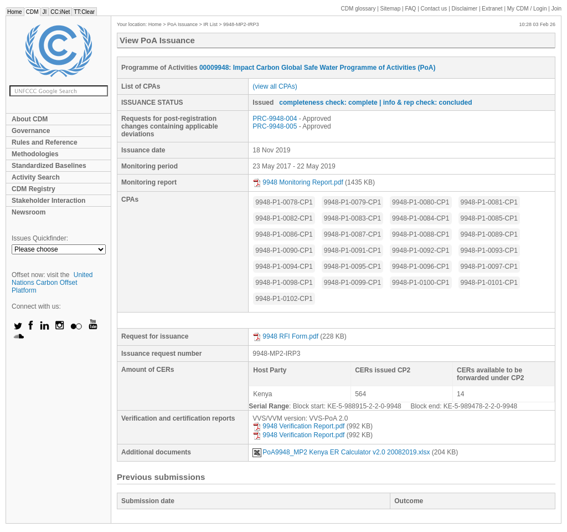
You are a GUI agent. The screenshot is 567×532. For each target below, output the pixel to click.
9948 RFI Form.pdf (285, 336)
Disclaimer (465, 9)
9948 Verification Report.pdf (298, 426)
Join (556, 9)
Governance (31, 131)
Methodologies (35, 154)
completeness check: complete (328, 102)
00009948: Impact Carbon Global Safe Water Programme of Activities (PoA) (317, 67)
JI (44, 12)
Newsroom (28, 212)
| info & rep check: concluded (425, 102)
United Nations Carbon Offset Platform (52, 282)
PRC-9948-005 (274, 126)
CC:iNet (60, 12)
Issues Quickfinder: (40, 238)
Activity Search (36, 177)
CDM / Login (527, 9)
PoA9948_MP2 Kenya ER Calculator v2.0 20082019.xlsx (341, 452)
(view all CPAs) (274, 86)
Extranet (492, 9)
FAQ (410, 9)
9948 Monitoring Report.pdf (297, 182)
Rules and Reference (45, 142)
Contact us (434, 9)
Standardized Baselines (49, 166)
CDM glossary (358, 9)
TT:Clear (84, 12)
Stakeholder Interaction (48, 200)
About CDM (30, 119)
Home (14, 12)
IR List (210, 24)
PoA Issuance (182, 24)
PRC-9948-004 (274, 118)
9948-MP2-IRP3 (241, 24)
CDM (32, 12)
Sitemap (390, 9)
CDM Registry (33, 189)
